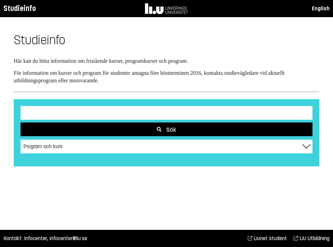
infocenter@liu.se (68, 238)
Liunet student (267, 238)
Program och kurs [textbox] (43, 146)
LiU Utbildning (312, 238)
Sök (166, 129)
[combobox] (166, 146)
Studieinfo (19, 8)
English (321, 8)
